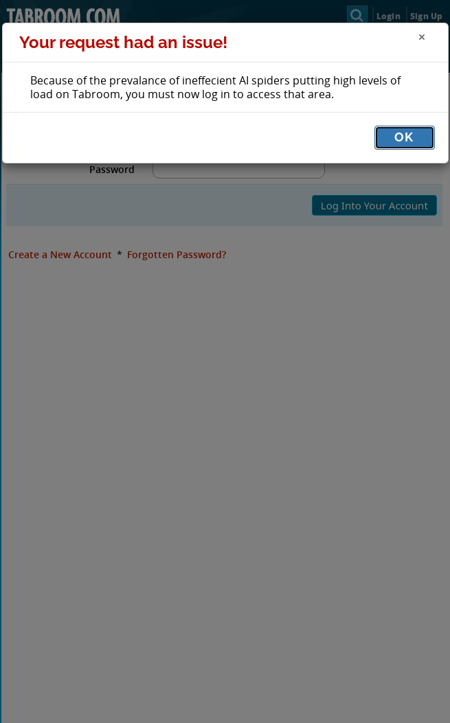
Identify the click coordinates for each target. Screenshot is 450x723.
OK (404, 137)
